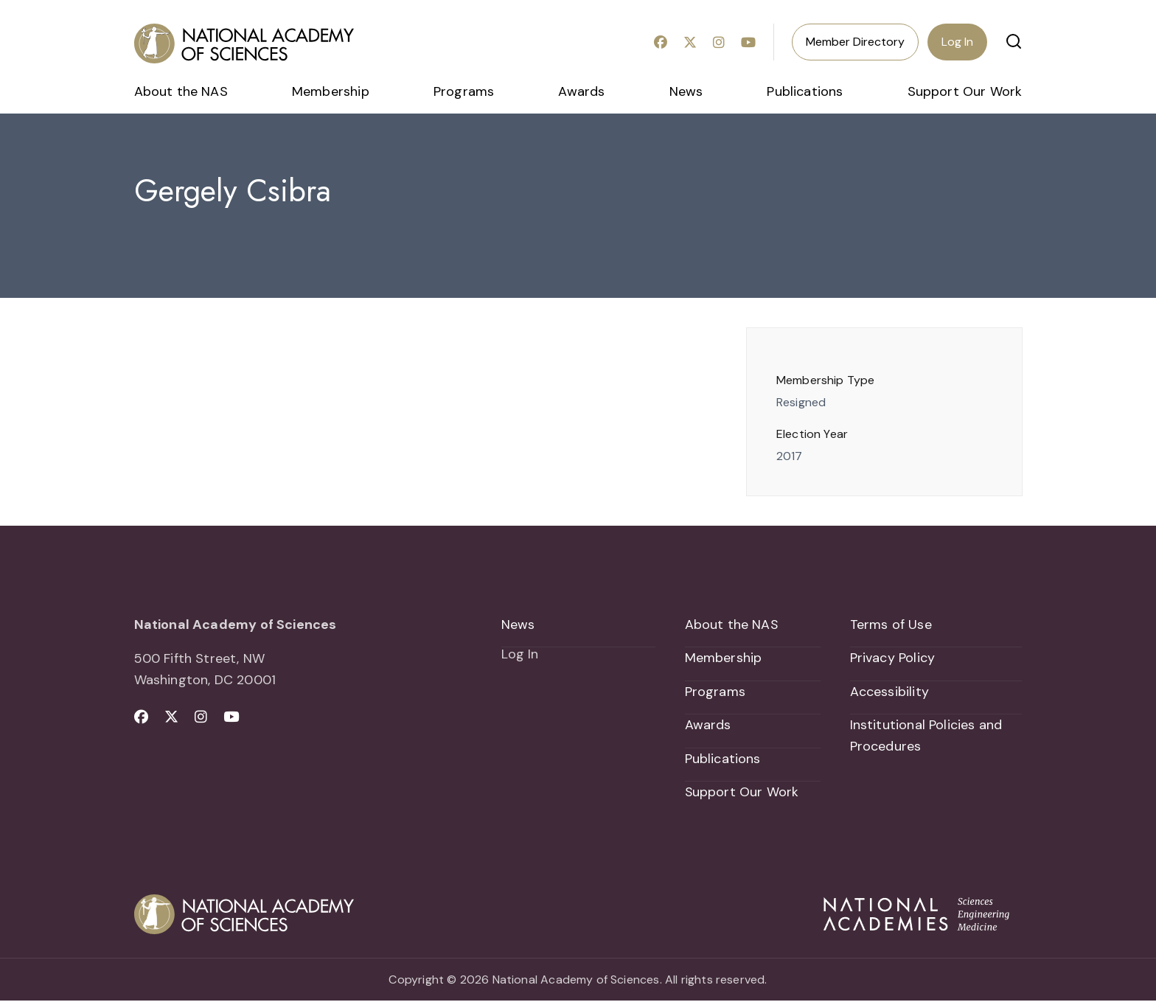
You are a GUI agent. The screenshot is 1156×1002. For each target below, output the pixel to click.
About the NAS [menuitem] (181, 91)
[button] (1014, 41)
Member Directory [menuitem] (855, 41)
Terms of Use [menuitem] (891, 624)
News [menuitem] (686, 91)
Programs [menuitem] (464, 91)
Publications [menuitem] (805, 91)
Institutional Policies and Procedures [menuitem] (926, 736)
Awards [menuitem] (581, 91)
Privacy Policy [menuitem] (893, 658)
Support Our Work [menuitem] (965, 91)
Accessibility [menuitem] (889, 691)
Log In (957, 41)
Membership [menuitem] (330, 91)
